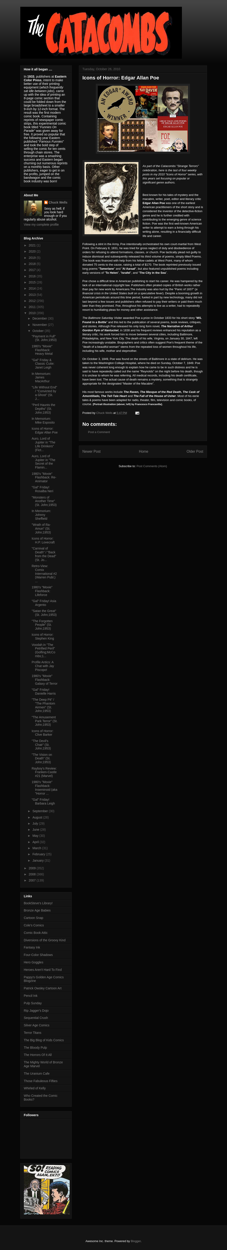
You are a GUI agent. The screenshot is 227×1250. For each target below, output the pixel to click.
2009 (33, 868)
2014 (33, 288)
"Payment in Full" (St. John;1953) (44, 338)
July (35, 823)
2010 (33, 313)
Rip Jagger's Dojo (36, 1010)
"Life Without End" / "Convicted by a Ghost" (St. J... (44, 392)
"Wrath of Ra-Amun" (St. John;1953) (41, 528)
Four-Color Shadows (38, 955)
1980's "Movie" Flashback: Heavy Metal (42, 350)
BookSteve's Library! (38, 903)
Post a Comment (99, 432)
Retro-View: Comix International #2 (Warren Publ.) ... (44, 573)
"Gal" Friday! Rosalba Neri (42, 489)
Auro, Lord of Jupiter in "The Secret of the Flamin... (43, 461)
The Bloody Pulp (35, 1047)
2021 (33, 245)
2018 (33, 264)
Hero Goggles (33, 962)
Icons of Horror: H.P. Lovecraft (43, 540)
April (36, 842)
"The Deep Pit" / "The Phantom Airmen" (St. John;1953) (43, 705)
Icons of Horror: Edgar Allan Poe (44, 430)
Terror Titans (32, 1032)
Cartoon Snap (33, 918)
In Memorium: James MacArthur (41, 377)
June (36, 829)
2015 (33, 282)
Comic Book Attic (36, 933)
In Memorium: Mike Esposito (43, 420)
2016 (33, 276)
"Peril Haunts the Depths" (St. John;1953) (43, 408)
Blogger (136, 1241)
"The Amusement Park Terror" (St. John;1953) (44, 721)
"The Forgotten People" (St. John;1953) (42, 625)
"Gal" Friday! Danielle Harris (44, 691)
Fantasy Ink (32, 947)
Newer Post (92, 451)
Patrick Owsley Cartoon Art (43, 988)
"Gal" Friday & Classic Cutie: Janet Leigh (43, 363)
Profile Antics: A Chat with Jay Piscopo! (43, 666)
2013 (33, 295)
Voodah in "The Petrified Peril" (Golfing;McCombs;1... (43, 650)
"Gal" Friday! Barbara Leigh (43, 801)
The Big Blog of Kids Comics (44, 1040)
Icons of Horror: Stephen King (43, 636)
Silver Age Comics (37, 1025)
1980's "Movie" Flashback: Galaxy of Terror (44, 679)
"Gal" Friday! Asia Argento (44, 603)
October (38, 331)
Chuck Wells (58, 202)
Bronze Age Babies (37, 910)
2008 (33, 874)
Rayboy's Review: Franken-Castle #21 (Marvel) (44, 772)
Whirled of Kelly (35, 1088)
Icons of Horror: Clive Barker (42, 733)
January (38, 860)
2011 (33, 307)
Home (143, 451)
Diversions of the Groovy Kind (45, 940)
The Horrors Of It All (38, 1055)
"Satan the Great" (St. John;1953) (44, 613)
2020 (33, 251)
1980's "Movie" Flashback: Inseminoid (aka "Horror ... (44, 787)
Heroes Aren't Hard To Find (43, 970)
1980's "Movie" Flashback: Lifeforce (42, 591)
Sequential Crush (36, 1018)
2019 (33, 258)
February (39, 854)
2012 (33, 301)
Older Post (195, 451)
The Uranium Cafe (37, 1073)
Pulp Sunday (33, 1003)
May (35, 835)
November (40, 325)
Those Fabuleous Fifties (40, 1081)
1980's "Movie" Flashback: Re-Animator (44, 477)
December (40, 318)
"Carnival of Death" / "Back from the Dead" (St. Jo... (44, 554)
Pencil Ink (31, 995)
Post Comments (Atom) (152, 466)
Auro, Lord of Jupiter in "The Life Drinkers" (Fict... (43, 444)
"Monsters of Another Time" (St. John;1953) (44, 501)
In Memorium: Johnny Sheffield (41, 514)
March (37, 848)
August (37, 817)
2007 (33, 880)
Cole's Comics (34, 925)
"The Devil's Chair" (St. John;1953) (41, 744)
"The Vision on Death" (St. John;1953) (42, 758)
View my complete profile (41, 224)
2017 (33, 270)
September (40, 811)
